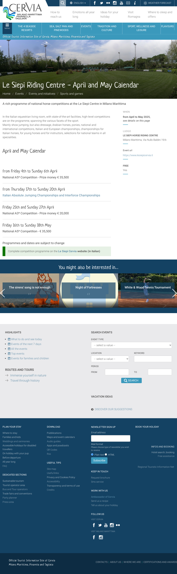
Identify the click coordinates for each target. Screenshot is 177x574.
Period (95, 366)
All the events (18, 348)
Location (96, 353)
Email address (98, 432)
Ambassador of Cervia (103, 496)
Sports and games (71, 93)
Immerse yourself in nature (28, 375)
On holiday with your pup (16, 453)
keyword (139, 353)
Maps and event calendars (61, 437)
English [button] (79, 3)
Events (19, 93)
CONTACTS (102, 562)
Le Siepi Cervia (67, 251)
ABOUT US (115, 562)
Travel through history (25, 380)
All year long (9, 461)
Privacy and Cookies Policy (61, 477)
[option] (29, 290)
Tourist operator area (14, 485)
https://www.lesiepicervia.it (138, 155)
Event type (97, 339)
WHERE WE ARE (132, 562)
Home (6, 93)
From (94, 372)
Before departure (12, 457)
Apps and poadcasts (58, 445)
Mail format (110, 447)
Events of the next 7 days (26, 344)
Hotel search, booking (162, 452)
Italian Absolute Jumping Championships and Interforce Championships (51, 195)
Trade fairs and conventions (17, 493)
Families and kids (12, 437)
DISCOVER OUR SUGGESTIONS (113, 409)
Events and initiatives (42, 93)
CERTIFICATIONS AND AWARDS (160, 562)
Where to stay (10, 433)
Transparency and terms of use (63, 485)
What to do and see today (25, 339)
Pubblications (54, 433)
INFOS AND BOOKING (162, 446)
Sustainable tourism (13, 481)
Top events (17, 353)
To (135, 372)
